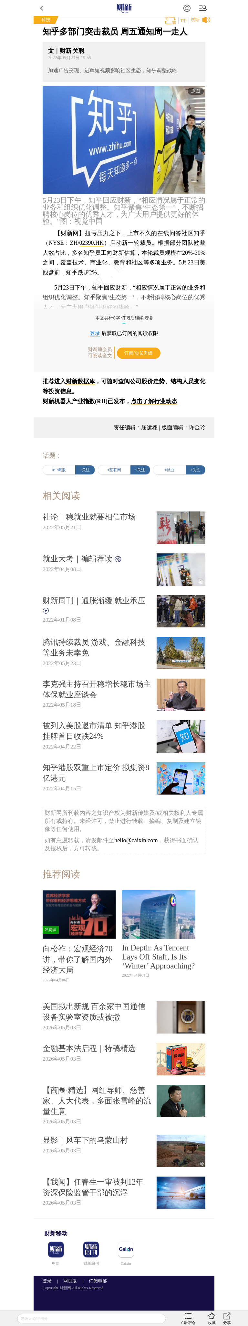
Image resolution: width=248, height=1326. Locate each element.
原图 (195, 91)
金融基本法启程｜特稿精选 (89, 1048)
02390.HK (91, 243)
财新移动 (55, 1233)
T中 (184, 20)
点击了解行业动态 (154, 401)
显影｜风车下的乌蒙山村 (85, 1140)
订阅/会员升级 (138, 353)
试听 (195, 19)
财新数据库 (80, 381)
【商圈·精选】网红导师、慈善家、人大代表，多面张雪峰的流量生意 (97, 1101)
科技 (45, 19)
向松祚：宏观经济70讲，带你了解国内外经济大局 (77, 959)
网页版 (70, 1281)
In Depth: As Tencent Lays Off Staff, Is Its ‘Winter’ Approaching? (158, 956)
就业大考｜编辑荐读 (82, 558)
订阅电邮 (95, 1281)
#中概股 (59, 470)
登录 (95, 333)
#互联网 (114, 470)
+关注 (85, 470)
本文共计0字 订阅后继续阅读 (124, 318)
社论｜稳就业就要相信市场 (89, 516)
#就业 (169, 470)
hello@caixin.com (136, 840)
